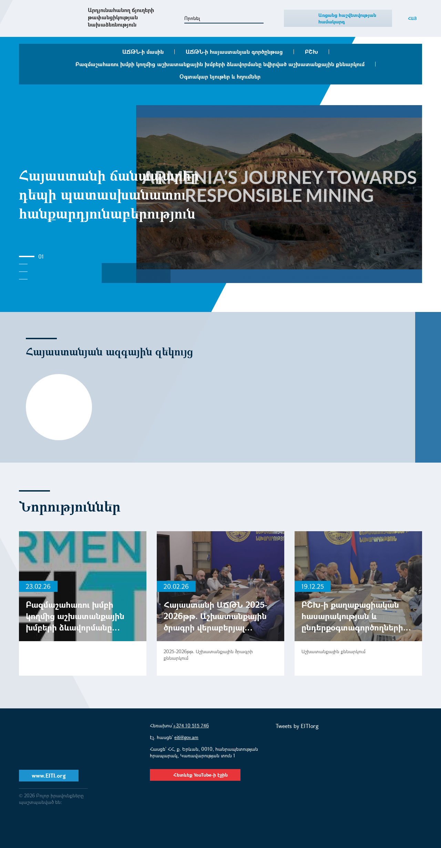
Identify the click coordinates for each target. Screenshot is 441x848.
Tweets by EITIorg (297, 725)
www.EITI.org (49, 775)
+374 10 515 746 (191, 725)
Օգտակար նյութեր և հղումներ (220, 76)
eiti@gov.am (186, 737)
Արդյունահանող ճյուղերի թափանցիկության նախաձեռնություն (121, 17)
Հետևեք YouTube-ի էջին (195, 774)
